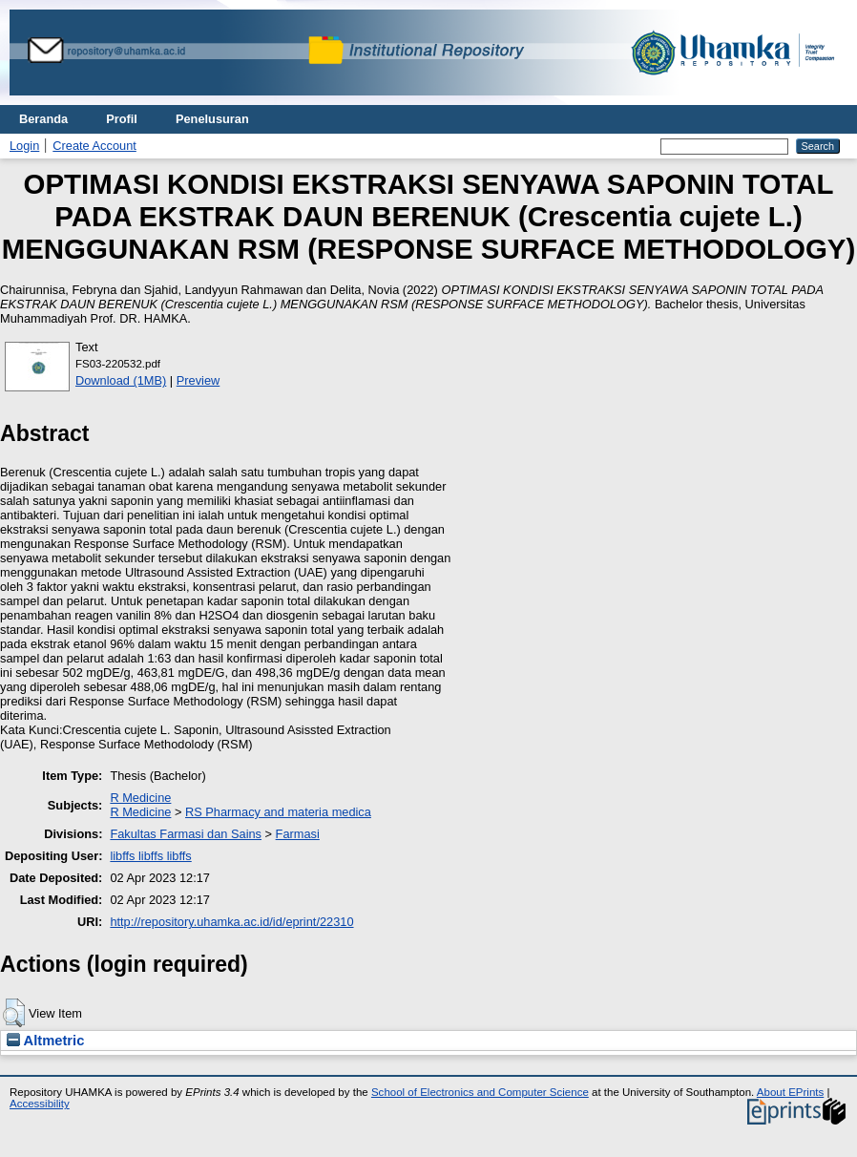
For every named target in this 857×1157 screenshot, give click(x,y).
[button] (14, 1013)
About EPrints (790, 1092)
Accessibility (40, 1103)
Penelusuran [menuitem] (212, 119)
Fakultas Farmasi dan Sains (185, 834)
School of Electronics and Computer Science (480, 1092)
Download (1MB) (120, 380)
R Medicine (140, 797)
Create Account (94, 145)
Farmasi (298, 834)
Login (24, 145)
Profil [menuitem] (121, 119)
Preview (198, 380)
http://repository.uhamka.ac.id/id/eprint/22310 (231, 922)
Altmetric (45, 1040)
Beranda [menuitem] (43, 119)
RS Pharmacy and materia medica (278, 812)
